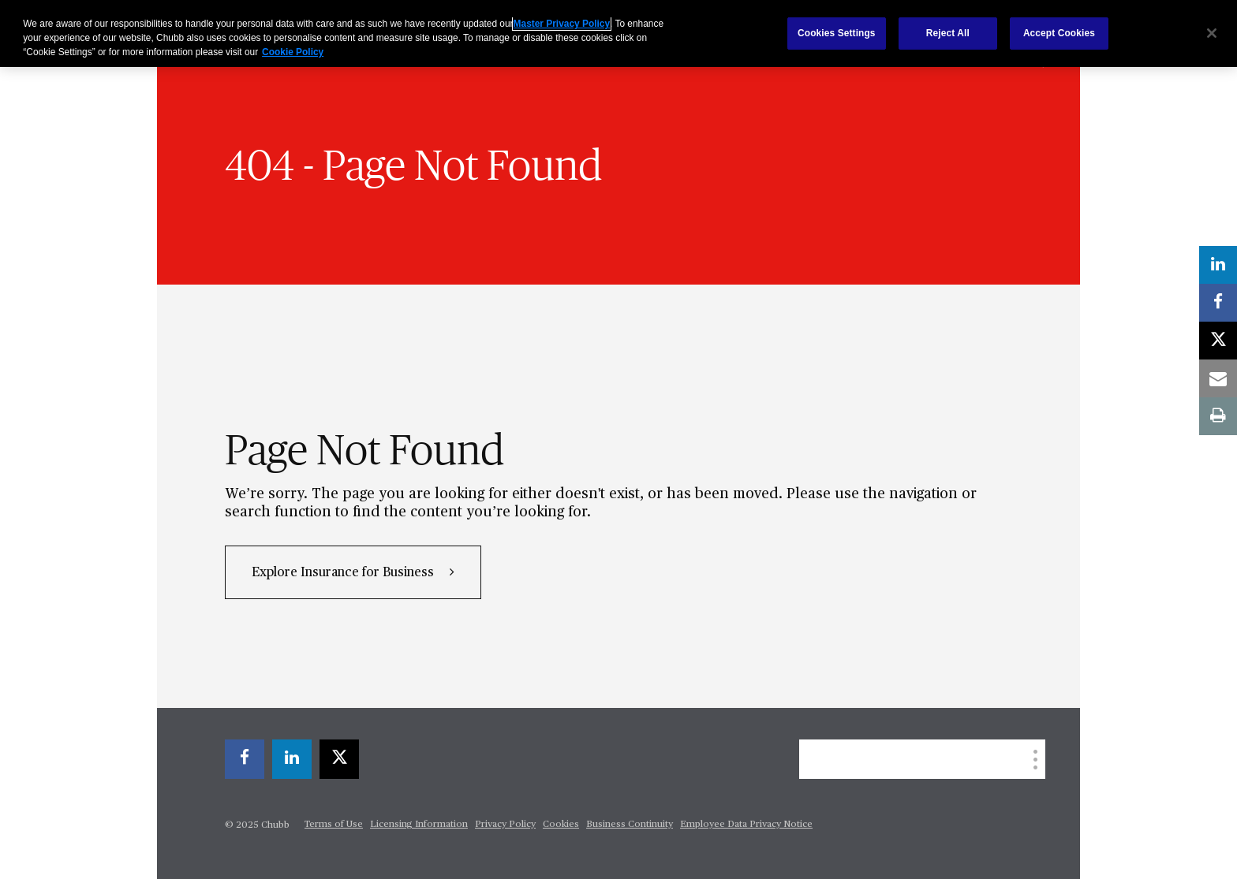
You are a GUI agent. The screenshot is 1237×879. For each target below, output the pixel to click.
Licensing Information (419, 824)
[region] (618, 33)
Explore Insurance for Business (344, 573)
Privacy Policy (505, 824)
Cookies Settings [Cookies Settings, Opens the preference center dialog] (837, 33)
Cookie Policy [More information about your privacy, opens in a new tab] (292, 52)
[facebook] (244, 759)
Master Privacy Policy (562, 23)
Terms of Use (334, 824)
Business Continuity (629, 824)
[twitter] (339, 759)
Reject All (948, 33)
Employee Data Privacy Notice (746, 824)
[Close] (1211, 33)
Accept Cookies (1059, 33)
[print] (1218, 416)
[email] (1218, 378)
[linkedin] (292, 759)
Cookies (561, 824)
